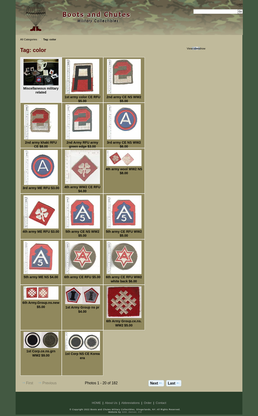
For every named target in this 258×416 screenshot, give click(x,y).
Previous (47, 383)
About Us (111, 403)
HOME (96, 403)
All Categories (28, 39)
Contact (161, 403)
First (27, 383)
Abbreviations (130, 403)
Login (240, 4)
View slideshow (196, 48)
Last (174, 383)
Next (156, 383)
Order (147, 403)
